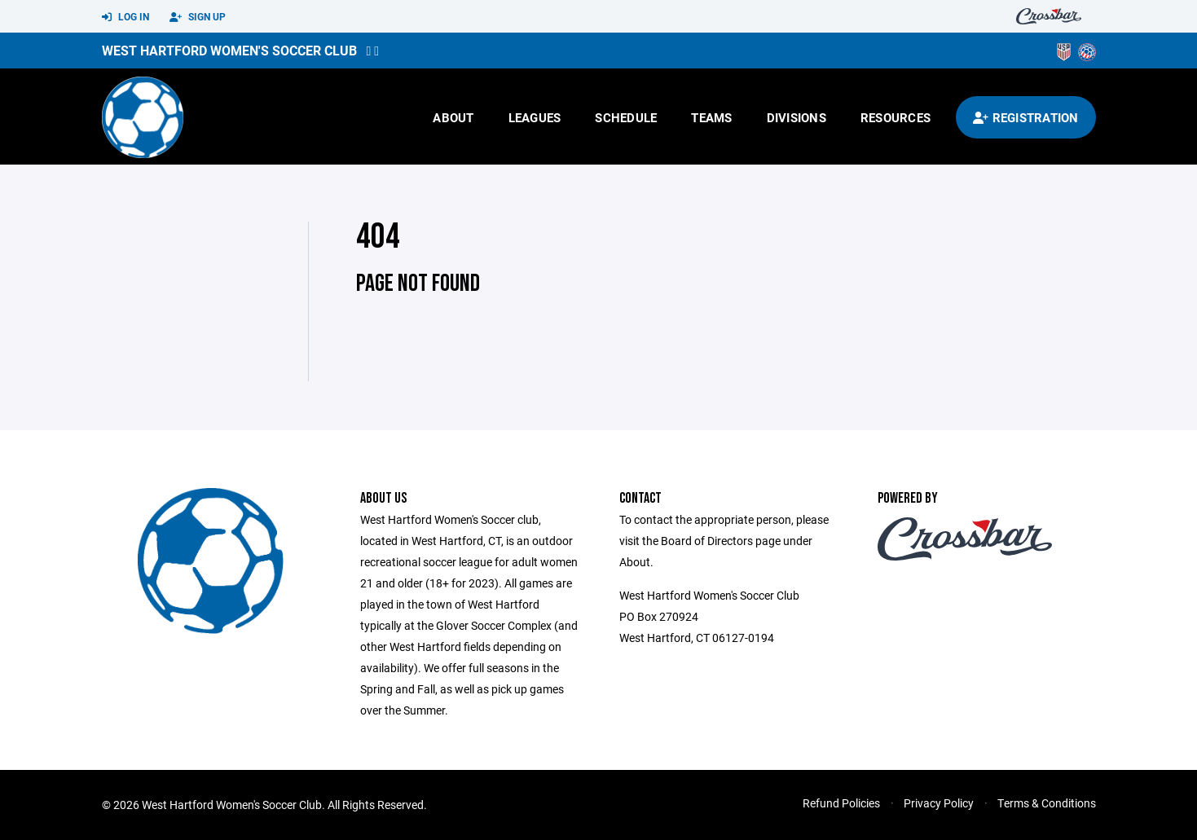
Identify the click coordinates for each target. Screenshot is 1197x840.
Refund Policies (841, 803)
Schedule (626, 117)
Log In (125, 17)
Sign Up (197, 17)
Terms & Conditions (1046, 803)
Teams (711, 117)
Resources (895, 117)
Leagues (534, 117)
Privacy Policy (939, 803)
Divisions (796, 117)
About (453, 117)
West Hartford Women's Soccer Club (229, 50)
